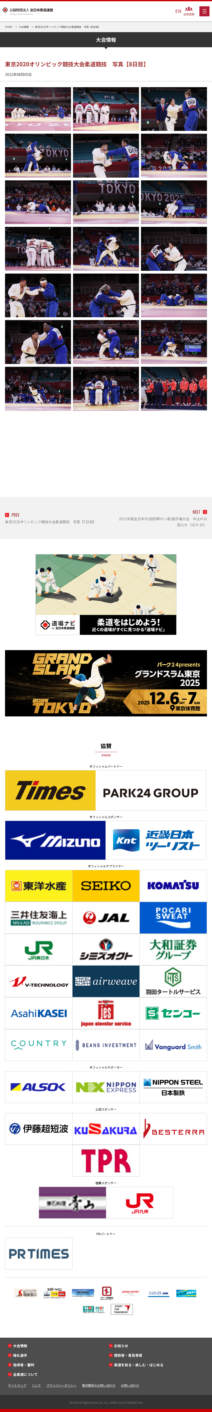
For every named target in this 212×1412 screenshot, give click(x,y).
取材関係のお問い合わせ (98, 1385)
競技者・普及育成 (128, 1355)
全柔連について (25, 1374)
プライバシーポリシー (61, 1385)
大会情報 (20, 1345)
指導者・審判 (23, 1365)
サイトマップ (17, 1385)
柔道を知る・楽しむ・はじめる (138, 1365)
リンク (36, 1385)
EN (178, 11)
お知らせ (121, 1345)
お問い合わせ (130, 1385)
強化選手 (20, 1355)
